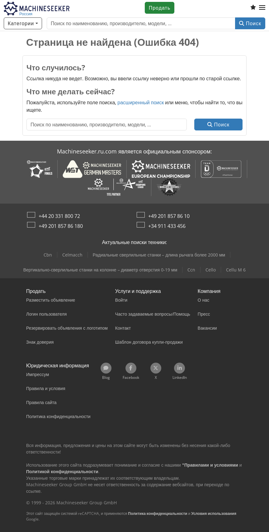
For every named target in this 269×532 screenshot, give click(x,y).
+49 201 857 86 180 (61, 226)
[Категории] (23, 23)
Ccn (191, 270)
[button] (262, 8)
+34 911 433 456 (167, 226)
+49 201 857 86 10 (169, 216)
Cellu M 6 (236, 270)
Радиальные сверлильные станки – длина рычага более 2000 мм (159, 255)
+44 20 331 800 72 (59, 216)
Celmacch (72, 255)
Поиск (250, 23)
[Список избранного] (253, 8)
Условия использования (213, 513)
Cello (210, 270)
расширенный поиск (140, 102)
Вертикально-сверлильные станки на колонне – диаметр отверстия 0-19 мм (100, 270)
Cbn (48, 255)
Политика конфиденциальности (157, 513)
